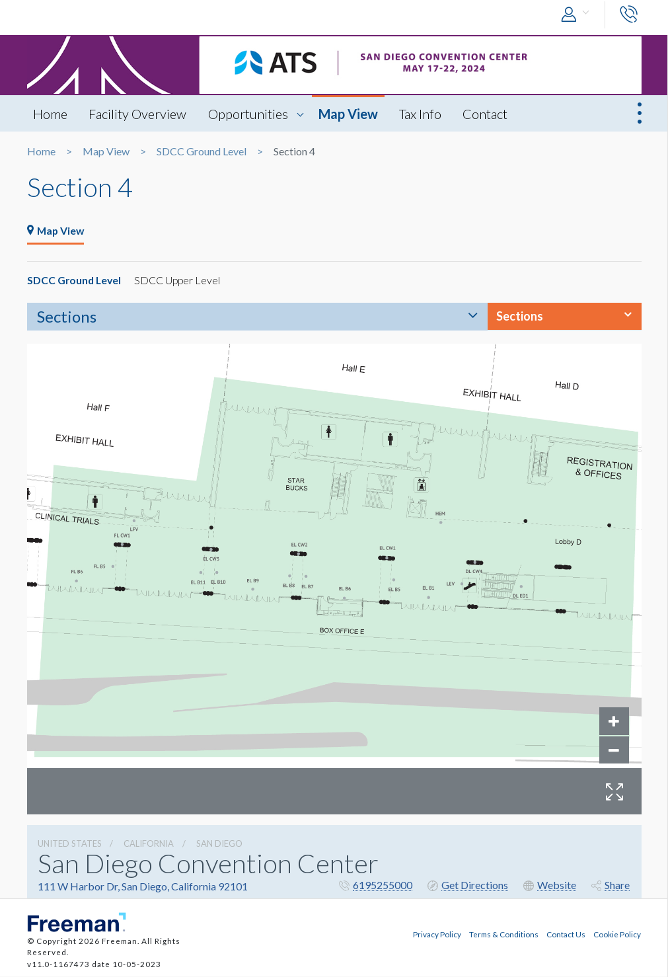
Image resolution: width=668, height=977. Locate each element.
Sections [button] (519, 316)
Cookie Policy (617, 934)
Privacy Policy (437, 934)
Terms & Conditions (503, 934)
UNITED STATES (70, 844)
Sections (66, 317)
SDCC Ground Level (201, 151)
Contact (488, 114)
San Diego (219, 844)
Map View (350, 114)
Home (51, 114)
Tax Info (423, 114)
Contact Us (565, 934)
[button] (578, 14)
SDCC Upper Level (180, 280)
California (149, 844)
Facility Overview (139, 114)
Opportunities (249, 114)
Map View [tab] (57, 231)
